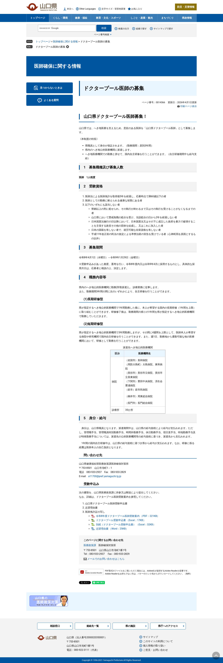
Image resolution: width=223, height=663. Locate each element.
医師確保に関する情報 (65, 41)
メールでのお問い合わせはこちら (106, 558)
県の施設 (130, 625)
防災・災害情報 (186, 6)
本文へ (70, 9)
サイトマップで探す (163, 28)
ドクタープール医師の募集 (50, 46)
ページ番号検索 (101, 34)
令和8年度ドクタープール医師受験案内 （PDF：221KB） (127, 516)
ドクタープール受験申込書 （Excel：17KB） (121, 520)
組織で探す (141, 28)
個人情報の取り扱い (154, 645)
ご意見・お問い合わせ (155, 649)
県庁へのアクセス (168, 625)
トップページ (37, 17)
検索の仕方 (123, 28)
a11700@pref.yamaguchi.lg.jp (104, 476)
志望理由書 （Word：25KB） (112, 528)
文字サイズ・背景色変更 (113, 9)
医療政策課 (90, 545)
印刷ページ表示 (188, 106)
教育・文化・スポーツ (108, 17)
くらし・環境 (60, 17)
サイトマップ (150, 636)
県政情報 (187, 17)
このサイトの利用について (158, 641)
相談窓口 (55, 625)
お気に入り (136, 9)
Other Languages (87, 9)
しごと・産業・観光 (142, 17)
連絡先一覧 (92, 625)
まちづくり (167, 17)
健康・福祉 (81, 17)
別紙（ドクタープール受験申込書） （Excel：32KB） (125, 524)
